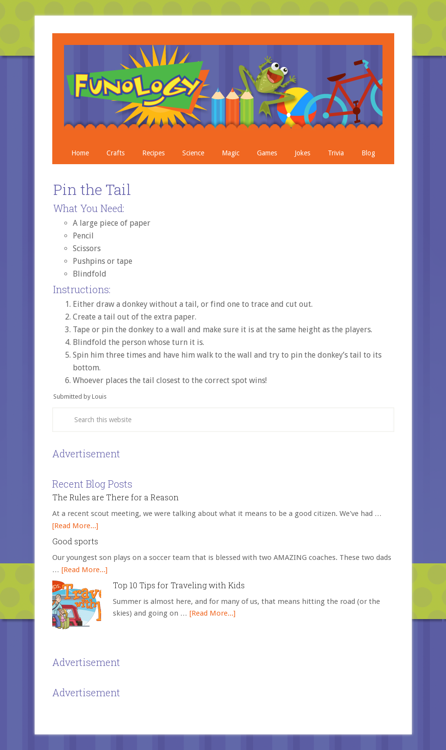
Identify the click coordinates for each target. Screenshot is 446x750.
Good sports (75, 541)
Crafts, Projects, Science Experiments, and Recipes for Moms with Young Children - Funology (223, 87)
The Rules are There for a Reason (115, 497)
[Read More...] (75, 525)
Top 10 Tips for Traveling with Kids (179, 585)
